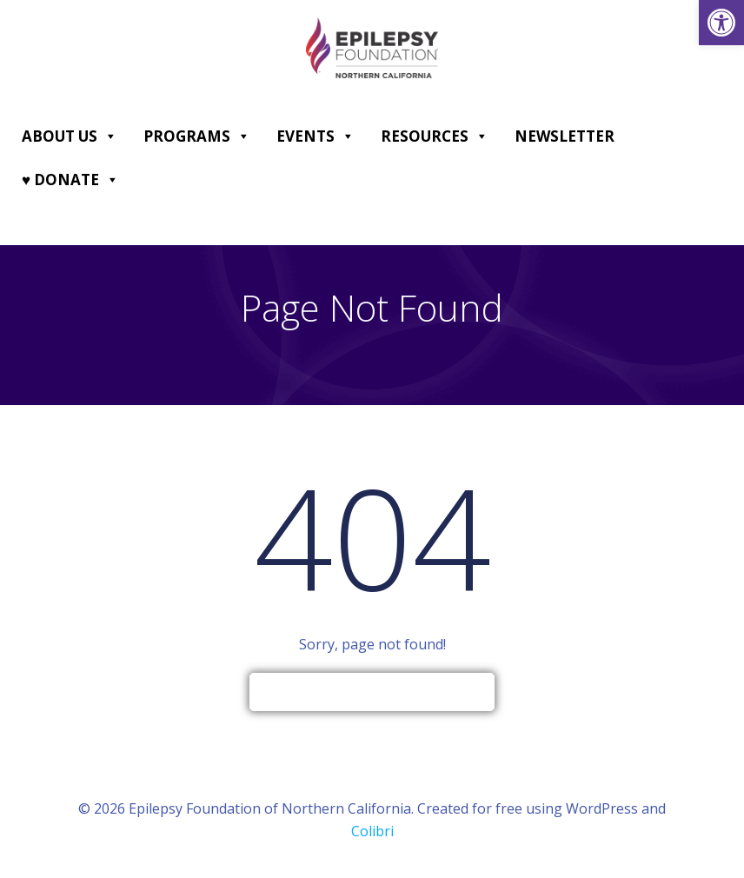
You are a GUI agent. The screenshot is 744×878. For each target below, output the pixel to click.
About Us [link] (69, 136)
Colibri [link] (372, 831)
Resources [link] (434, 136)
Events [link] (315, 136)
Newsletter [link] (564, 136)
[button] (110, 136)
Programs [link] (196, 136)
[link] (721, 22)
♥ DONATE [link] (70, 180)
